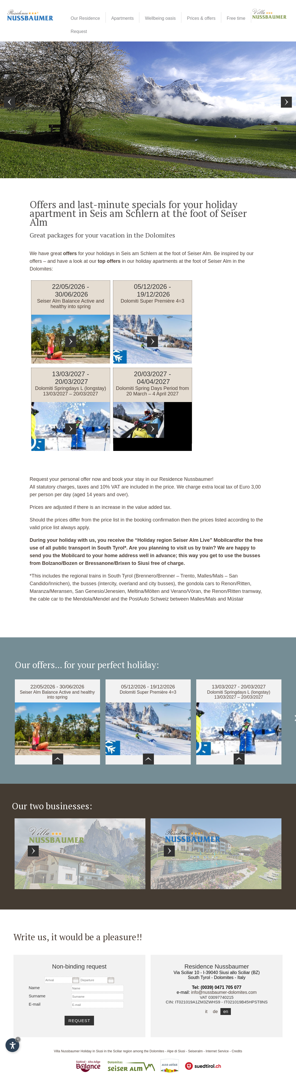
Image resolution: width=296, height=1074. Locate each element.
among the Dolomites (148, 1051)
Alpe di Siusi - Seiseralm (185, 1051)
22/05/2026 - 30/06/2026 (57, 687)
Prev (9, 102)
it (206, 1011)
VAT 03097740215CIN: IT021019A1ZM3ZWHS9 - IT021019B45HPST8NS (217, 999)
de (215, 1011)
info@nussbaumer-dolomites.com (224, 992)
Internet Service (217, 1051)
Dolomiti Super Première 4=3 (148, 692)
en (225, 1011)
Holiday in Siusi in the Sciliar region (106, 1051)
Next (286, 102)
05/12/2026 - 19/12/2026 (148, 687)
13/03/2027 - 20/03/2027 (238, 687)
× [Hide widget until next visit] (18, 1039)
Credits (237, 1051)
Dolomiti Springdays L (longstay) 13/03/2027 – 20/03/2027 (238, 694)
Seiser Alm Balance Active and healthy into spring (57, 694)
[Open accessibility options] (12, 1045)
